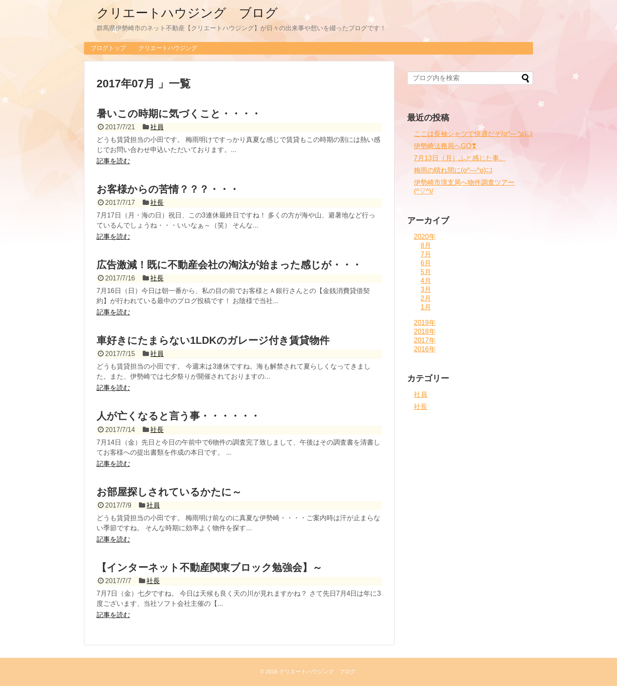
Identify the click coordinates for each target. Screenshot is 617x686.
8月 (426, 245)
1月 (426, 307)
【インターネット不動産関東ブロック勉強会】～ (209, 567)
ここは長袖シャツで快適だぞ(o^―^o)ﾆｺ (473, 133)
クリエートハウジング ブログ (187, 13)
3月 (426, 289)
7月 (426, 254)
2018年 (425, 331)
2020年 (425, 236)
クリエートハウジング (168, 48)
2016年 (425, 349)
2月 (426, 298)
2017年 (425, 340)
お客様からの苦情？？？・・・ (168, 189)
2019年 (425, 322)
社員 (157, 127)
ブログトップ (108, 48)
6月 (426, 263)
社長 (157, 202)
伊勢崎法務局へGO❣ (445, 145)
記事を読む (113, 161)
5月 (426, 271)
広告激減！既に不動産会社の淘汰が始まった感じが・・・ (229, 264)
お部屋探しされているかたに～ (169, 491)
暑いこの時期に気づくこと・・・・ (179, 113)
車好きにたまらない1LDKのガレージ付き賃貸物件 (213, 340)
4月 (426, 280)
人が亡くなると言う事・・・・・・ (178, 416)
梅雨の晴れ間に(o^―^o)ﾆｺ (453, 170)
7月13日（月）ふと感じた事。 (460, 158)
